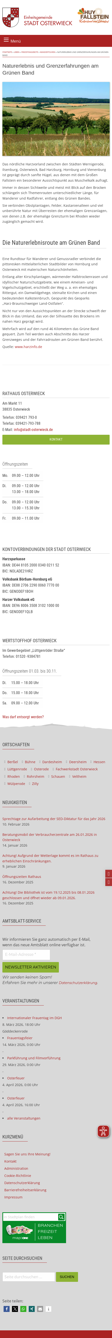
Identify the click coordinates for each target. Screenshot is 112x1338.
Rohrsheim (34, 776)
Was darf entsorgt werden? (23, 717)
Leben (16, 52)
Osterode (40, 769)
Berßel (11, 762)
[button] (7, 1309)
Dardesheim (50, 762)
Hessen (97, 762)
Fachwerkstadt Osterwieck (75, 769)
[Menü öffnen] (6, 40)
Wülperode (14, 783)
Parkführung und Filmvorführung (34, 1058)
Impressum (13, 1197)
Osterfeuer (16, 1078)
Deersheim (76, 762)
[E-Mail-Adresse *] (26, 954)
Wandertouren (47, 52)
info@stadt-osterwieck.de (33, 429)
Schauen (56, 776)
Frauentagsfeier (20, 1038)
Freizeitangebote (29, 52)
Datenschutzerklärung (78, 983)
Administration (16, 1168)
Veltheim (77, 776)
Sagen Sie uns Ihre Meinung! (27, 1154)
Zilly (34, 783)
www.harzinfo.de (28, 346)
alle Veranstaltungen (23, 1118)
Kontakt (56, 439)
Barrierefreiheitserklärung (25, 1190)
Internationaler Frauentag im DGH (34, 1018)
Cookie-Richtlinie (17, 1175)
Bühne (28, 762)
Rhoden (12, 776)
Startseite (7, 52)
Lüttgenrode (15, 769)
